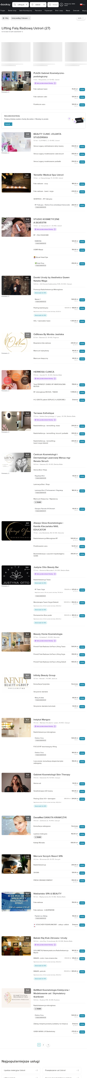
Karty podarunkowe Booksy (45, 83)
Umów (82, 89)
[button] (20, 4)
